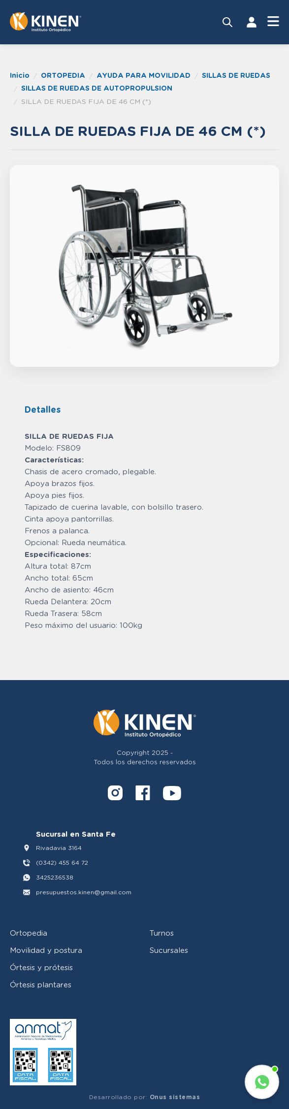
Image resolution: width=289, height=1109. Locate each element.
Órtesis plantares (40, 984)
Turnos (162, 933)
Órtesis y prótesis (41, 967)
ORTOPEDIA (63, 75)
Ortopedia (28, 933)
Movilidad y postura (46, 950)
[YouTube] (172, 794)
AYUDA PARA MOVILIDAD (143, 75)
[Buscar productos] (227, 22)
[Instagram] (115, 794)
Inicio (20, 75)
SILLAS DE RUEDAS (236, 75)
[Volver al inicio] (45, 22)
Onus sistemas (175, 1097)
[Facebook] (142, 794)
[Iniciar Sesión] (251, 22)
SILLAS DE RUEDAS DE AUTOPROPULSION (96, 88)
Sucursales (169, 950)
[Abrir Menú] (273, 22)
